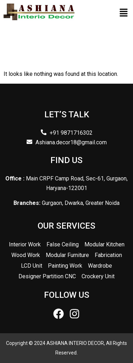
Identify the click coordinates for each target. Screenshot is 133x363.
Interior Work (25, 244)
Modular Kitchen (104, 244)
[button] (123, 13)
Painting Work (65, 265)
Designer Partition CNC (47, 276)
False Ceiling (62, 244)
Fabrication (108, 255)
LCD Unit (31, 265)
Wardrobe (100, 265)
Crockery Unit (98, 276)
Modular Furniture (67, 255)
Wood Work (25, 255)
